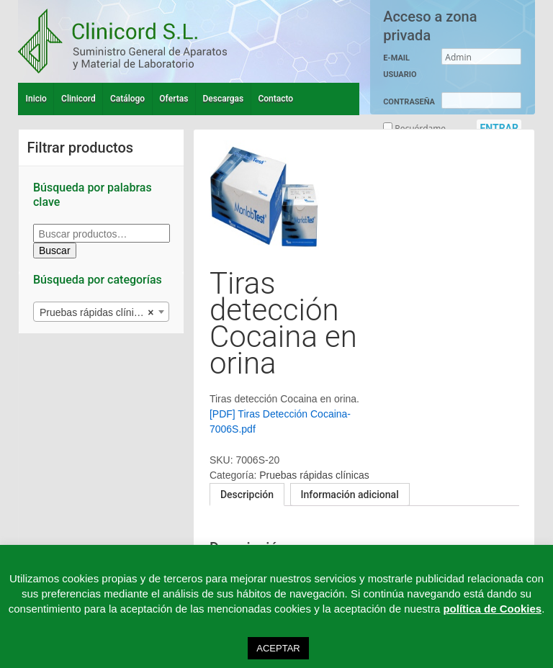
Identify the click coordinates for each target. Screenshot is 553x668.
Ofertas (173, 99)
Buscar (55, 250)
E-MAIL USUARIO (399, 66)
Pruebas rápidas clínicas (314, 475)
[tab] (247, 494)
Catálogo (127, 99)
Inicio (36, 99)
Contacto (275, 99)
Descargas (223, 99)
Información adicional (350, 494)
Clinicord (78, 99)
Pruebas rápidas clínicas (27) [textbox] (104, 312)
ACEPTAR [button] (278, 648)
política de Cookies (492, 608)
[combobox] (101, 312)
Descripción (247, 494)
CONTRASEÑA (409, 102)
